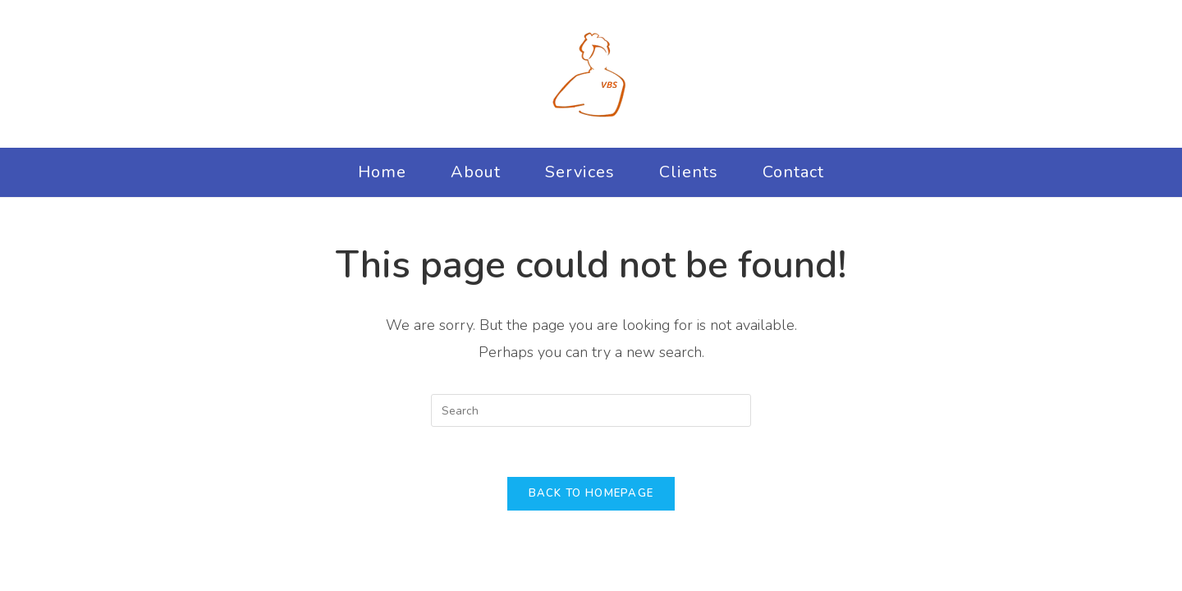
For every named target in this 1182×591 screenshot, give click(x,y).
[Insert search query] (591, 410)
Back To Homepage (591, 493)
